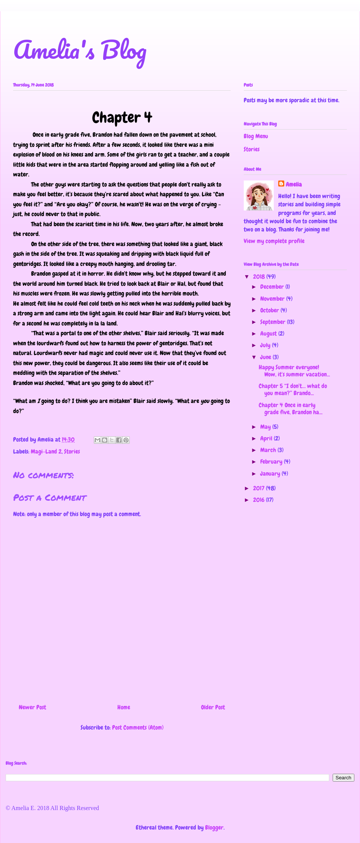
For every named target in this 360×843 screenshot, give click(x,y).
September (273, 322)
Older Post (213, 707)
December (272, 287)
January (271, 473)
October (270, 310)
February (272, 462)
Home (123, 707)
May (266, 427)
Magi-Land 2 (46, 451)
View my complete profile (274, 241)
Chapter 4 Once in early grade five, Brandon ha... (290, 408)
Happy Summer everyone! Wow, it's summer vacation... (294, 370)
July (266, 345)
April (267, 438)
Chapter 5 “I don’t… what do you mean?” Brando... (293, 389)
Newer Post (32, 707)
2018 (259, 277)
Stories (72, 451)
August (269, 333)
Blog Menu (256, 136)
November (273, 299)
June (266, 357)
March (269, 450)
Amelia (294, 184)
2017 (259, 488)
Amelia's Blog (80, 49)
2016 (259, 500)
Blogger (214, 827)
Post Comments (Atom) (138, 727)
